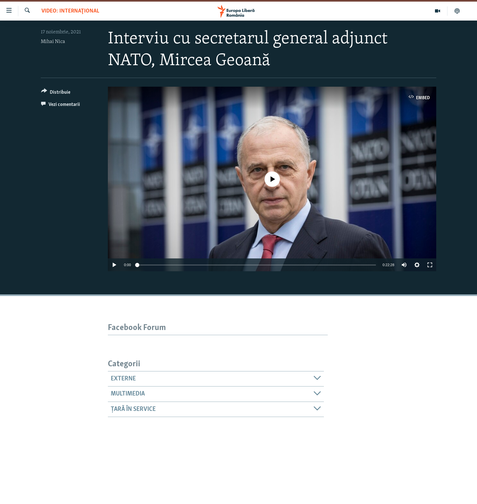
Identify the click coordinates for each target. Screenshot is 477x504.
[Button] (55, 93)
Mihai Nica (53, 41)
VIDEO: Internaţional (70, 11)
